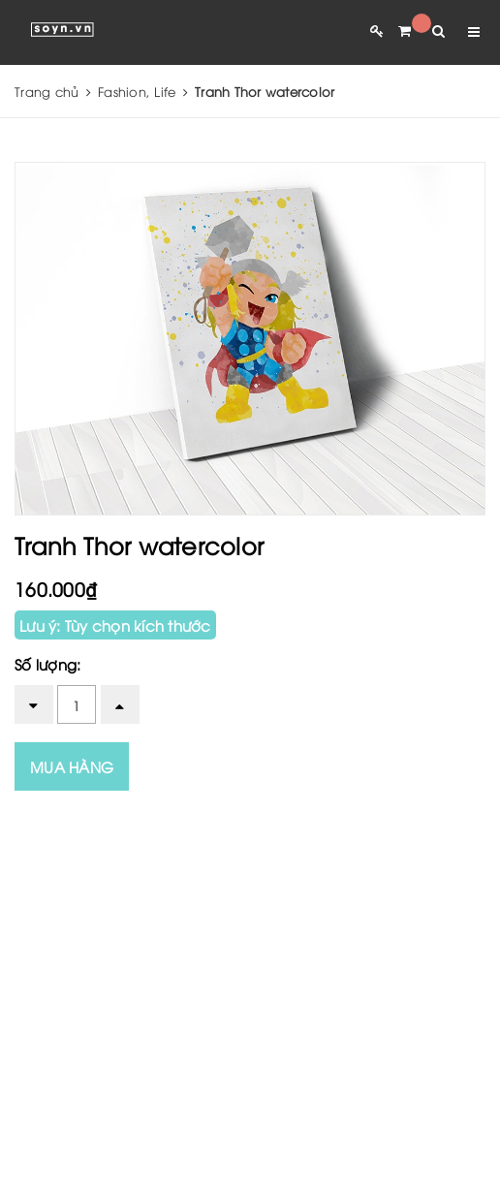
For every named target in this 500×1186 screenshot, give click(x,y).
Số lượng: (47, 663)
